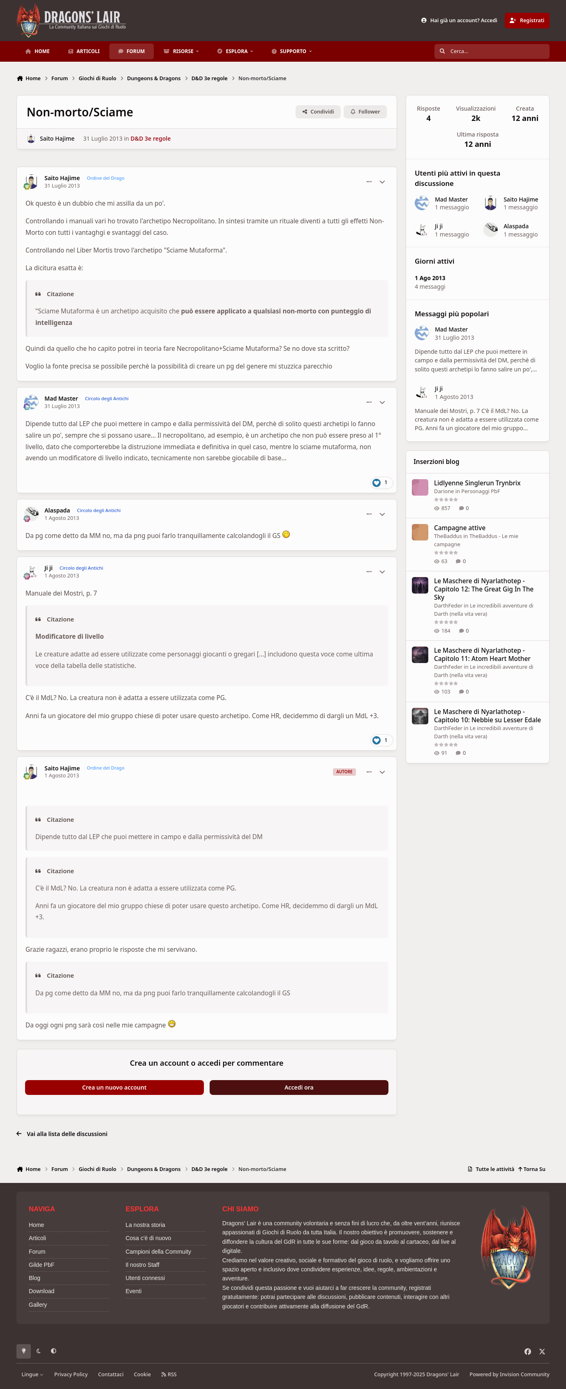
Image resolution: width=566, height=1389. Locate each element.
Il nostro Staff (142, 1264)
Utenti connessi (145, 1278)
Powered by (510, 1374)
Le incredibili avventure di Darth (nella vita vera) (484, 609)
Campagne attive (459, 528)
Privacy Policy (71, 1374)
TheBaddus (448, 536)
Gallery (38, 1304)
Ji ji (48, 568)
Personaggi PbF (480, 491)
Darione (444, 491)
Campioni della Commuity (158, 1251)
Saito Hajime (57, 139)
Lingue (33, 1374)
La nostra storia (145, 1225)
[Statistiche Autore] (382, 181)
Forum (37, 1251)
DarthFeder (448, 605)
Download (41, 1291)
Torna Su (531, 1169)
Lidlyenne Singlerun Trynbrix (477, 483)
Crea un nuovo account (114, 1087)
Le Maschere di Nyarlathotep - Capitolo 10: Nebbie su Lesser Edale (487, 715)
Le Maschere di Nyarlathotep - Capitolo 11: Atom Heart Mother (482, 654)
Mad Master (61, 398)
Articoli (37, 1238)
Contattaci (111, 1374)
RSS (169, 1374)
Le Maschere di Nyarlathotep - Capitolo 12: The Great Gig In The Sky (484, 589)
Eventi (133, 1291)
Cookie (142, 1374)
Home (36, 1225)
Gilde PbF (41, 1264)
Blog (34, 1278)
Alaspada (57, 510)
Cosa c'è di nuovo (148, 1238)
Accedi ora (299, 1087)
